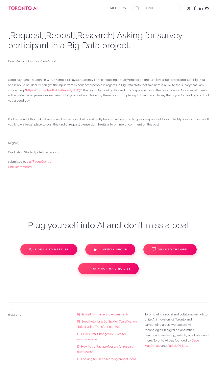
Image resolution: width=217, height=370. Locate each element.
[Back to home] (23, 8)
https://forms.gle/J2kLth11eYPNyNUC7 (53, 90)
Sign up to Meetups (49, 249)
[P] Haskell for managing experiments (102, 314)
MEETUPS (118, 8)
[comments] (23, 167)
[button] (11, 309)
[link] (11, 167)
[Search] (156, 8)
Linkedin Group (110, 249)
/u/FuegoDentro (39, 161)
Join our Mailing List (109, 269)
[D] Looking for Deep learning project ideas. (106, 359)
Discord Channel (170, 249)
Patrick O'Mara (177, 346)
